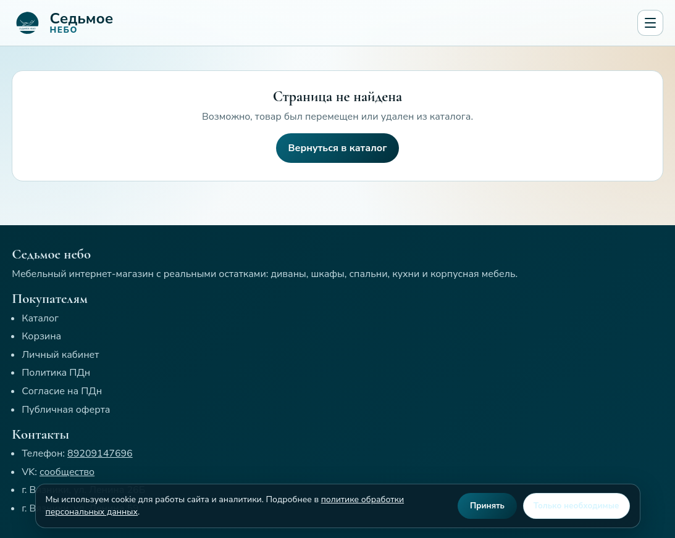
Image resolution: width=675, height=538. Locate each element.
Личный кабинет (60, 355)
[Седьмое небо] (322, 23)
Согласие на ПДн (62, 391)
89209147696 (100, 453)
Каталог (40, 318)
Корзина (41, 336)
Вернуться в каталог (337, 148)
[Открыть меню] (650, 23)
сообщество (67, 472)
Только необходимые (576, 505)
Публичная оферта (66, 409)
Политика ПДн (56, 372)
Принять (487, 505)
